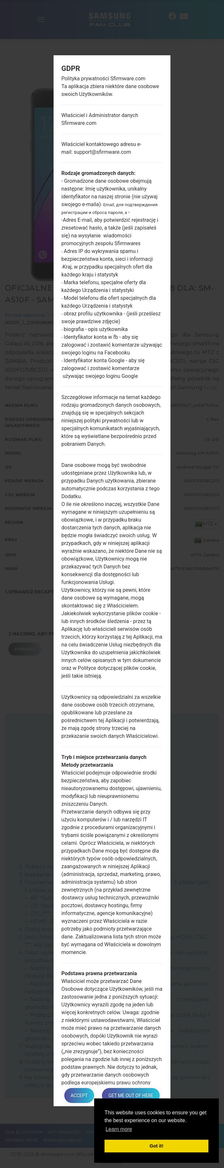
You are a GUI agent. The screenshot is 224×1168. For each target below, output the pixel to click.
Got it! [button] (156, 1145)
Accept (79, 1095)
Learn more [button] (119, 1129)
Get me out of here (130, 1095)
